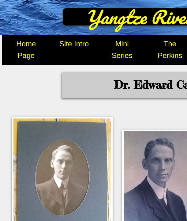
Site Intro (74, 44)
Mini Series (122, 50)
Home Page (26, 50)
